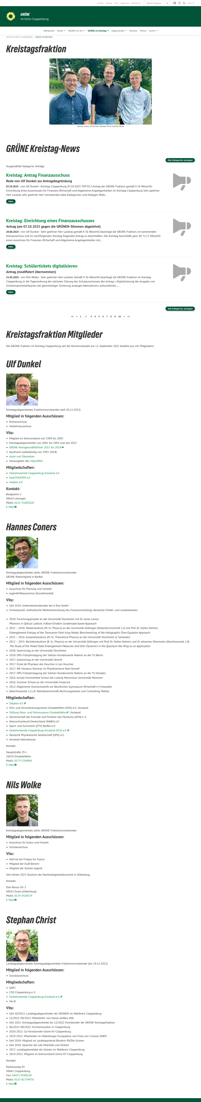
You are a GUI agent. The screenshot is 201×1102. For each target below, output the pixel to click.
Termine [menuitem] (133, 30)
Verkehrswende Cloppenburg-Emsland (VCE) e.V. (38, 730)
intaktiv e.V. (16, 482)
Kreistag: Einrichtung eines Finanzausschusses (51, 220)
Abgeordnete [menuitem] (118, 30)
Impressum (125, 3)
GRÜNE (25, 14)
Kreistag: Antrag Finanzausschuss (39, 175)
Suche (116, 3)
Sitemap (109, 3)
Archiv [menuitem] (152, 30)
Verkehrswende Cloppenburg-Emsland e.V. (34, 473)
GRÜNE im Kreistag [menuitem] (97, 30)
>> (128, 316)
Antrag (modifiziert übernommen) (32, 271)
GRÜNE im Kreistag (43, 37)
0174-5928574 (23, 895)
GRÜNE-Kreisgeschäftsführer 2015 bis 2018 (35, 447)
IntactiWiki (36, 461)
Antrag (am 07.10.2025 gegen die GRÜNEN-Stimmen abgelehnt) (55, 226)
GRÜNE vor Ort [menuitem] (75, 30)
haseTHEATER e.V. (20, 477)
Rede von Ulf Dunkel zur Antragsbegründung (40, 181)
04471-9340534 (22, 1075)
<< (72, 316)
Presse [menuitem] (143, 30)
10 (119, 316)
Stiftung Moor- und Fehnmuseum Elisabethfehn (37, 712)
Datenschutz (136, 3)
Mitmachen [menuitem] (49, 30)
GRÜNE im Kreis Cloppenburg (19, 37)
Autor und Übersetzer (22, 456)
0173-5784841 (23, 760)
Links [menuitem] (190, 3)
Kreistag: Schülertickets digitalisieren (43, 266)
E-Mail (10, 507)
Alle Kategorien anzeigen (180, 160)
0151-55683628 (24, 502)
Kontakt (100, 3)
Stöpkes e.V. (16, 703)
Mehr (10, 201)
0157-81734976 (24, 1079)
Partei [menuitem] (60, 30)
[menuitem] (100, 3)
